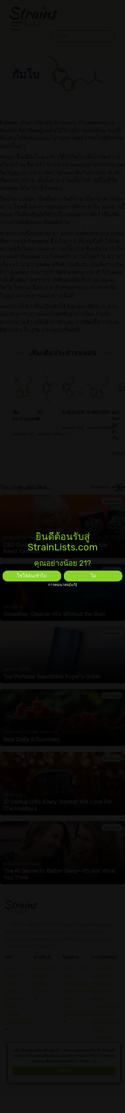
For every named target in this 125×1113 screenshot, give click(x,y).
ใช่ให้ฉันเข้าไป (31, 576)
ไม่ (93, 576)
